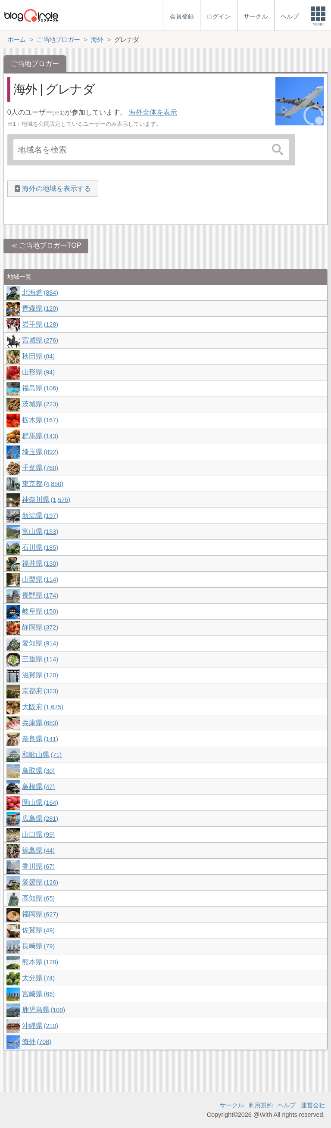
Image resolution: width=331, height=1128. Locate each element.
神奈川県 (46, 499)
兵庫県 (40, 722)
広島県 (40, 818)
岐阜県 (40, 611)
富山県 (40, 531)
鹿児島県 (43, 1009)
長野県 (40, 595)
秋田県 (38, 356)
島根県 (38, 786)
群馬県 (40, 435)
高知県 (38, 898)
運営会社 (313, 1105)
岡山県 (40, 802)
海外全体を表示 (153, 112)
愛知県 (40, 643)
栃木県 (40, 420)
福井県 (40, 563)
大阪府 (42, 706)
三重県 (40, 659)
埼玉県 (40, 451)
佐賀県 (38, 930)
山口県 (38, 834)
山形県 (38, 372)
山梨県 (40, 579)
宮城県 (40, 340)
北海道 (40, 292)
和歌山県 (42, 754)
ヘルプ (287, 1105)
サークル (232, 1105)
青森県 (40, 308)
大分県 (38, 978)
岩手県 (40, 324)
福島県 (40, 388)
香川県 (38, 866)
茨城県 (40, 404)
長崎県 (38, 946)
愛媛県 (40, 882)
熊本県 (40, 962)
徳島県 (38, 850)
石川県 (40, 547)
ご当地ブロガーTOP (50, 245)
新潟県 (40, 515)
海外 (36, 1041)
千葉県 (40, 467)
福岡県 (40, 914)
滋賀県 (40, 675)
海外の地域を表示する (56, 188)
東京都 (42, 483)
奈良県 (40, 738)
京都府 (40, 691)
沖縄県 (40, 1025)
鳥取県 (38, 770)
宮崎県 (38, 993)
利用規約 (261, 1105)
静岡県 (40, 627)
